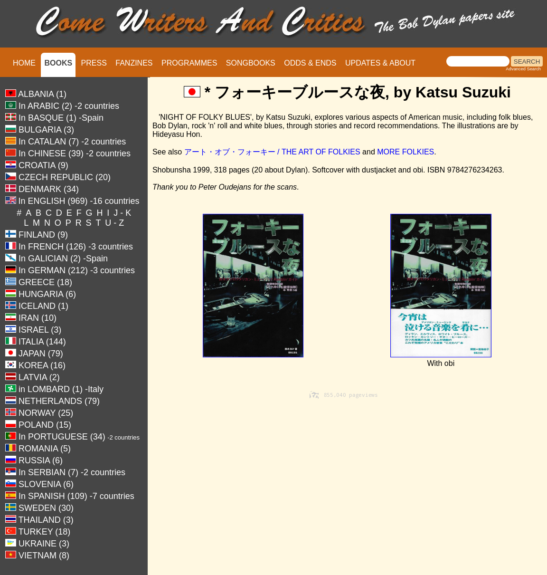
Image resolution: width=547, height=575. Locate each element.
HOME (24, 63)
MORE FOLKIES (405, 152)
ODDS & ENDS (310, 63)
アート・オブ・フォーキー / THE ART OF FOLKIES (273, 152)
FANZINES (133, 63)
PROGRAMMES (189, 63)
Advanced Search (523, 69)
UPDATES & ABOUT (380, 63)
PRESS (94, 63)
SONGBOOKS (250, 63)
